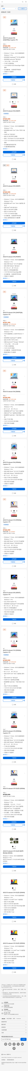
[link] (14, 1)
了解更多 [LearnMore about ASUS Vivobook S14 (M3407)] (14, 281)
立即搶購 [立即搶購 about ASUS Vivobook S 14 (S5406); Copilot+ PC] (14, 697)
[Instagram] (5, 1044)
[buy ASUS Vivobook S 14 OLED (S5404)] (14, 893)
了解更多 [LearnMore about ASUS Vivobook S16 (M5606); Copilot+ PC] (14, 489)
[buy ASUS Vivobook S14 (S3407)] (11, 186)
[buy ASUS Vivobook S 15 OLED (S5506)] (14, 789)
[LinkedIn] (22, 1044)
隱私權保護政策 (10, 1059)
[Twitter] (18, 1044)
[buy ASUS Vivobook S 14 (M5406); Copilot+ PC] (14, 521)
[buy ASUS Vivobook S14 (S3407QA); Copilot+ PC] (14, 314)
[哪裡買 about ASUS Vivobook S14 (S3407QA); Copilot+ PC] (24, 360)
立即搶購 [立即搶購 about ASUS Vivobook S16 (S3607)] (14, 152)
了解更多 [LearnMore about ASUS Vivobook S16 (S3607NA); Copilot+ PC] (12, 80)
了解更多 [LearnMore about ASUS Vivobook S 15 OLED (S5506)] (12, 825)
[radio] (14, 29)
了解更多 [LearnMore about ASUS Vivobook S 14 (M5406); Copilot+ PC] (12, 562)
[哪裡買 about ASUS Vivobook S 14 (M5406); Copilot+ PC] (24, 562)
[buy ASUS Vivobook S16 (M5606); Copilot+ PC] (14, 463)
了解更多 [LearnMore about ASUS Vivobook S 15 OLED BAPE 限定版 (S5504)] (14, 866)
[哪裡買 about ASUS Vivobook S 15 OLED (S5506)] (24, 825)
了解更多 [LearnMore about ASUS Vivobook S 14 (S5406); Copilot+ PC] (12, 700)
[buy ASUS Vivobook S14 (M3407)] (12, 257)
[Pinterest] (14, 1048)
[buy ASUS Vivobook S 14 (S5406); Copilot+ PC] (14, 651)
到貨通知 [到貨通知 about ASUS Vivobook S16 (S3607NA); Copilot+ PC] (14, 77)
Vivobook (18, 1018)
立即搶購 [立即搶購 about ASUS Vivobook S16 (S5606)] (14, 428)
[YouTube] (9, 1044)
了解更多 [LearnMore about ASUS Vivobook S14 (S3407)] (12, 226)
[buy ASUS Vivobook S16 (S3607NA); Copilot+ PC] (14, 39)
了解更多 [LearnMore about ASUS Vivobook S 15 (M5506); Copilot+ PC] (14, 758)
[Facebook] (14, 1044)
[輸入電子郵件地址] (10, 1039)
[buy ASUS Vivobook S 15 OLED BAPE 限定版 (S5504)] (14, 852)
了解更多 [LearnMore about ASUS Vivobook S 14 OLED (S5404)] (14, 917)
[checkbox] (14, 84)
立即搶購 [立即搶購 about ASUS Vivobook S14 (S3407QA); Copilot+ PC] (14, 357)
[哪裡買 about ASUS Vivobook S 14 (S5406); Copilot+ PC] (24, 700)
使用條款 (3, 1059)
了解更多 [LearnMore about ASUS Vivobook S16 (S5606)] (12, 431)
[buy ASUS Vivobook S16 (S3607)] (11, 111)
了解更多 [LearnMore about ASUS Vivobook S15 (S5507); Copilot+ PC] (14, 619)
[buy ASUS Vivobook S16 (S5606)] (11, 392)
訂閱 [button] (23, 1039)
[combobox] (9, 8)
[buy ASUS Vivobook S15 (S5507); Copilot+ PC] (14, 594)
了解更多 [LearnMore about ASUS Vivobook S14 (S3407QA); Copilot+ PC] (12, 360)
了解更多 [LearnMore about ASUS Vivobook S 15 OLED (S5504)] (14, 968)
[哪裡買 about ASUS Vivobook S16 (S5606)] (24, 431)
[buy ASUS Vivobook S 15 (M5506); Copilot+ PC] (14, 732)
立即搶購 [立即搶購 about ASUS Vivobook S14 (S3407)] (14, 223)
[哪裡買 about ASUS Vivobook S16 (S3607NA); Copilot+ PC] (24, 80)
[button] (2, 1)
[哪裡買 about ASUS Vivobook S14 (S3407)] (24, 226)
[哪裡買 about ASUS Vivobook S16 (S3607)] (24, 155)
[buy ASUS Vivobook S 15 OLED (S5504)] (14, 943)
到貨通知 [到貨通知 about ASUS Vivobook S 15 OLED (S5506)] (14, 822)
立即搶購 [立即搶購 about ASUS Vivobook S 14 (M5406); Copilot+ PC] (14, 559)
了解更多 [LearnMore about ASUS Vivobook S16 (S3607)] (12, 155)
